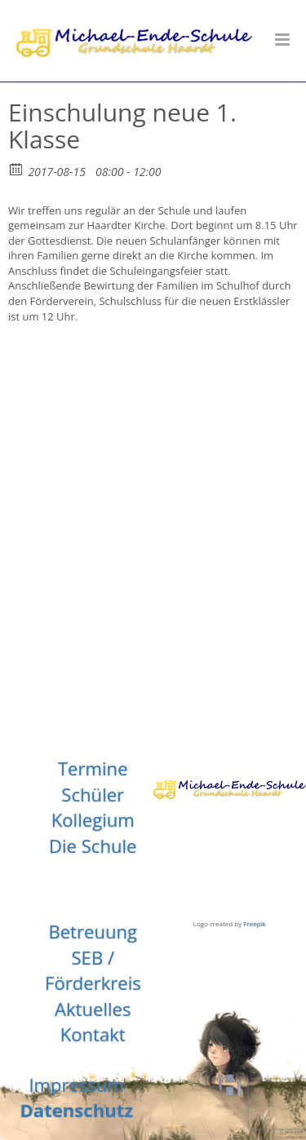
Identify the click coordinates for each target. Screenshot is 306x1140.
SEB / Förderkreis (93, 970)
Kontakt (93, 1034)
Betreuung (92, 931)
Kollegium (93, 819)
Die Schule (93, 845)
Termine (93, 768)
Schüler (92, 794)
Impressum (76, 1084)
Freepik (254, 923)
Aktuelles (93, 1008)
